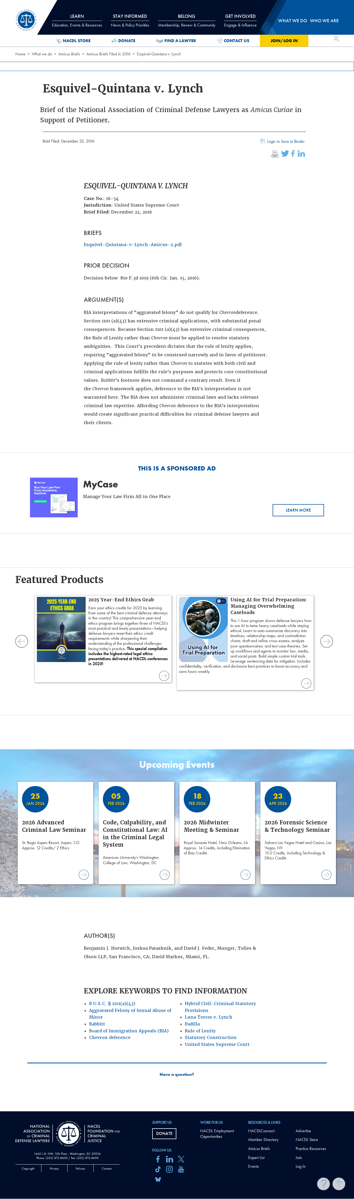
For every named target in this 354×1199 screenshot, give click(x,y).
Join (299, 1157)
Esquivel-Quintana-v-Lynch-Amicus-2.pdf (133, 244)
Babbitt (97, 1024)
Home (20, 54)
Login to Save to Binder (282, 142)
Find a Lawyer (176, 40)
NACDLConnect (261, 1131)
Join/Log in (284, 40)
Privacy (54, 1168)
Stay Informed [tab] (130, 20)
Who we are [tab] (324, 20)
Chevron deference (109, 1037)
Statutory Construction (211, 1037)
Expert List (256, 1157)
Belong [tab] (186, 20)
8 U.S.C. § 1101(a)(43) (112, 1003)
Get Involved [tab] (240, 20)
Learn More (298, 510)
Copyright (28, 1168)
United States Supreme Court (217, 1044)
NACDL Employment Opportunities (217, 1133)
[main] (177, 555)
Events (253, 1166)
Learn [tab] (77, 20)
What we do (42, 54)
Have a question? (177, 1074)
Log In (301, 1166)
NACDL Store (73, 40)
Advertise (303, 1131)
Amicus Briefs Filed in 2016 (108, 54)
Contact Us (233, 40)
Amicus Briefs (69, 54)
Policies (80, 1168)
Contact (107, 1168)
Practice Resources (311, 1148)
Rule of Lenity (200, 1031)
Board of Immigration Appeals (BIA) (129, 1031)
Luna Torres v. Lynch (208, 1017)
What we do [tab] (292, 20)
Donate (123, 40)
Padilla (192, 1024)
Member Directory (263, 1139)
